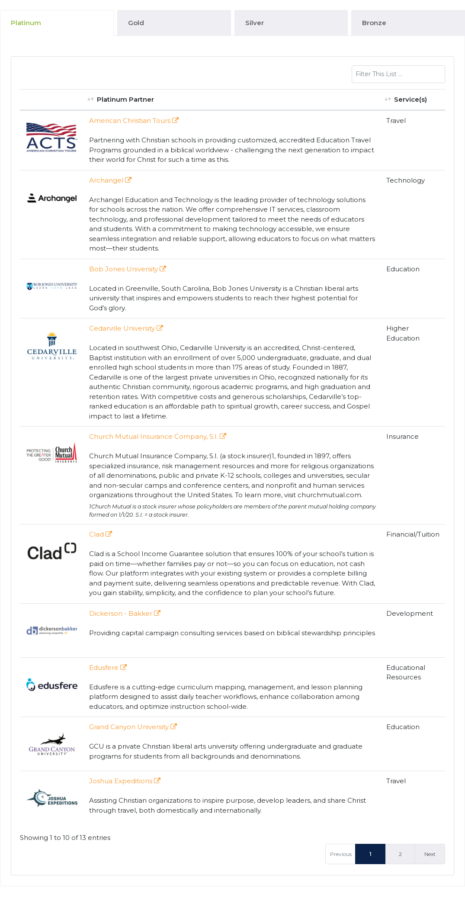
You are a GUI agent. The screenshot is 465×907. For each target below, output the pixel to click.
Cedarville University (126, 328)
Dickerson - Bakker (124, 613)
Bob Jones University (127, 269)
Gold (136, 23)
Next (430, 854)
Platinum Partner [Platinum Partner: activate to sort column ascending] (125, 99)
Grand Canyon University (133, 727)
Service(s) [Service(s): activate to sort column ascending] (410, 99)
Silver (254, 23)
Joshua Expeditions (124, 781)
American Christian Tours (134, 120)
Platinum (26, 23)
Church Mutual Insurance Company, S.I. (157, 436)
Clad (100, 534)
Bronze (374, 23)
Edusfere (108, 667)
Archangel (110, 180)
